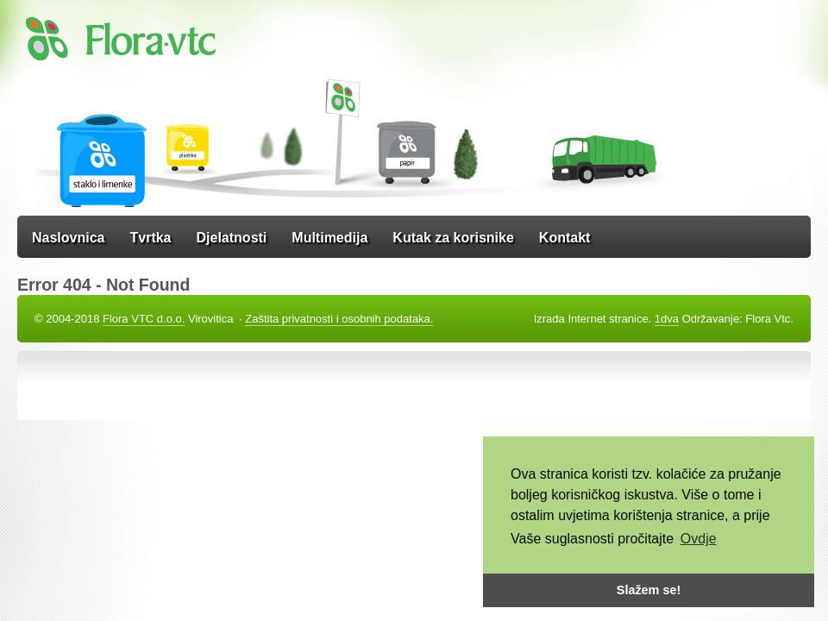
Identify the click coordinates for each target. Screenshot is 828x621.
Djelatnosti (232, 237)
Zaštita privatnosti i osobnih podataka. (339, 318)
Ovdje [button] (699, 538)
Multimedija (329, 237)
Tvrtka (150, 237)
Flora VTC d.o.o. (144, 318)
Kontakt (565, 237)
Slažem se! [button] (649, 590)
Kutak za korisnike (453, 237)
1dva (667, 318)
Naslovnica (68, 237)
